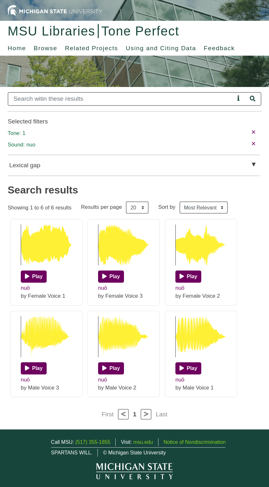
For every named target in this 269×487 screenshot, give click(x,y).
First (107, 414)
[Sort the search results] (204, 207)
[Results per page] (137, 207)
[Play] (34, 277)
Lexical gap (24, 165)
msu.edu (143, 442)
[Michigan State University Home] (55, 10)
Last (161, 414)
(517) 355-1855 (92, 442)
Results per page (101, 207)
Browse (46, 48)
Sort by (166, 207)
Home (17, 48)
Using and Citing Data (161, 48)
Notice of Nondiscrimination (195, 442)
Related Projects (91, 48)
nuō (25, 288)
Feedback (219, 48)
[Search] (121, 99)
